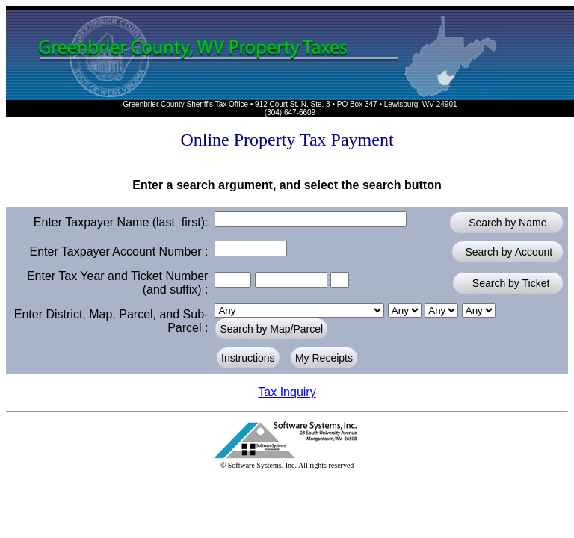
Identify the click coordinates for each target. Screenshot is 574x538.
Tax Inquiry (286, 392)
